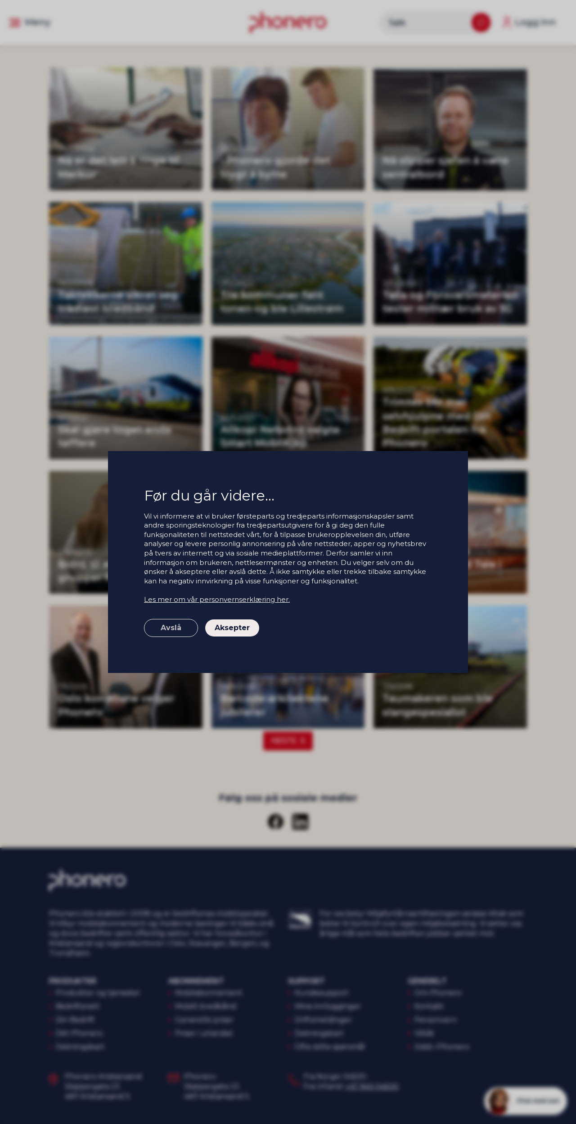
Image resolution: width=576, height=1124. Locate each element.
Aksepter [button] (232, 627)
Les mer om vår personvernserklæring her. (217, 599)
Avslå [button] (171, 627)
